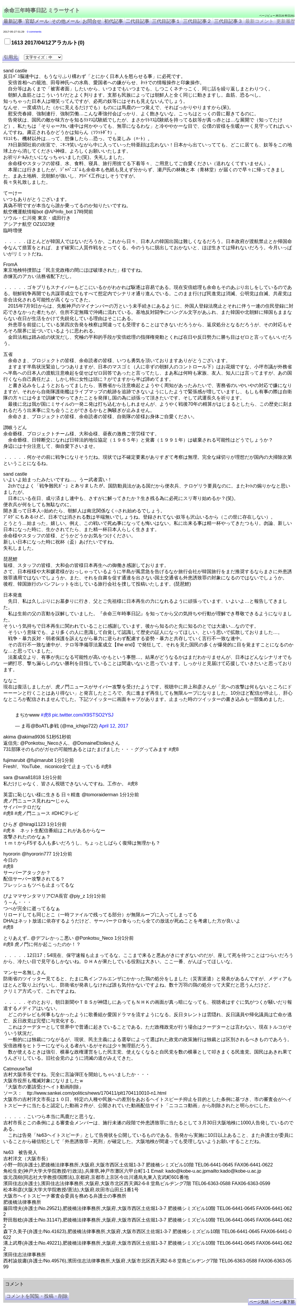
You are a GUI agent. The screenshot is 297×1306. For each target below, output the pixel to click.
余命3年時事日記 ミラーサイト (102, 1276)
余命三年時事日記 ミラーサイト (42, 10)
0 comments (34, 31)
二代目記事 (137, 21)
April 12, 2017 (113, 725)
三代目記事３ (228, 21)
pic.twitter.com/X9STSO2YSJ (82, 714)
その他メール (65, 21)
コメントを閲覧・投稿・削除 (37, 1296)
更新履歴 (285, 21)
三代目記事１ (166, 21)
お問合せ (92, 21)
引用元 (11, 57)
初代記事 (113, 21)
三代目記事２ (197, 21)
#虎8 (46, 714)
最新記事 (13, 21)
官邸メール (37, 21)
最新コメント (259, 21)
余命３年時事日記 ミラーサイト (63, 1276)
